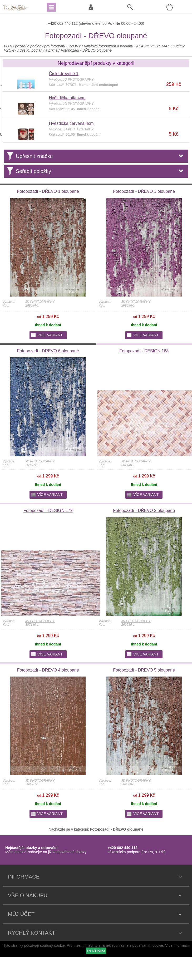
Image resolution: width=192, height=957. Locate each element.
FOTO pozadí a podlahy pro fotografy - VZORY (43, 46)
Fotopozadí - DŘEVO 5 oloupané (144, 670)
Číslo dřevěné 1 (63, 73)
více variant (47, 335)
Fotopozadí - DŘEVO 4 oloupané (48, 670)
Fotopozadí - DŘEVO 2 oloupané (144, 510)
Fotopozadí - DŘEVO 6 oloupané (48, 351)
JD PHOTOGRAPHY (40, 302)
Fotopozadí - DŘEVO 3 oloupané (144, 191)
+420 (52, 23)
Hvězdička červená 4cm (71, 123)
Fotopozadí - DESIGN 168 (144, 351)
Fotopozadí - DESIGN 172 (48, 510)
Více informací (177, 945)
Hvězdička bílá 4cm (67, 98)
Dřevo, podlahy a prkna (38, 50)
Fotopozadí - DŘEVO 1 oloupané (48, 191)
